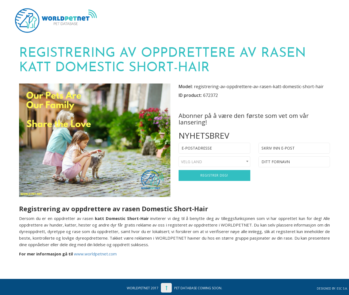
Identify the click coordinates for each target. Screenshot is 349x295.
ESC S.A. (342, 288)
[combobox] (214, 161)
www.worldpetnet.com (95, 254)
